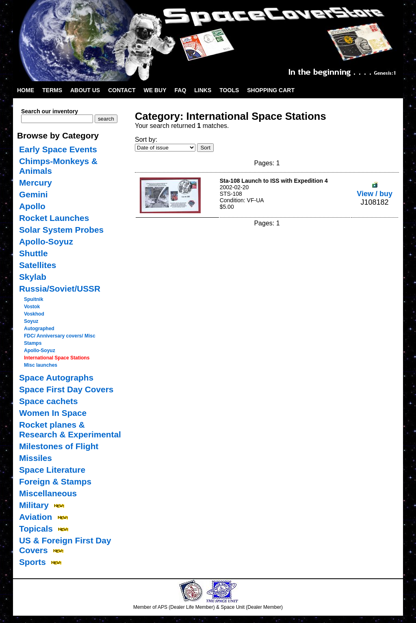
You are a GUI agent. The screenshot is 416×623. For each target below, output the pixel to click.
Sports (32, 562)
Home (25, 90)
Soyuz (31, 321)
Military (34, 505)
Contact (121, 90)
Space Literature (52, 469)
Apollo (32, 206)
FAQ (180, 90)
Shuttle (33, 253)
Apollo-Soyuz (46, 241)
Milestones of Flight (58, 446)
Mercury (35, 182)
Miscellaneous (48, 493)
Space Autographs (56, 377)
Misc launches (40, 365)
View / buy (374, 189)
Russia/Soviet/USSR (59, 288)
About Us (85, 90)
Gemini (33, 194)
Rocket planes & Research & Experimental (70, 429)
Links (202, 90)
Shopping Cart (271, 90)
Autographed (39, 328)
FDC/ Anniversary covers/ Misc (59, 336)
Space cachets (48, 401)
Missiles (35, 458)
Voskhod (34, 314)
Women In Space (53, 412)
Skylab (32, 276)
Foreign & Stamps (55, 481)
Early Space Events (58, 149)
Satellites (37, 265)
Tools (229, 90)
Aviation (35, 516)
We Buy (155, 90)
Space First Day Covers (66, 389)
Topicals (36, 528)
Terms (52, 90)
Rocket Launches (54, 218)
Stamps (32, 343)
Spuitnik (33, 299)
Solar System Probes (61, 229)
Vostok (32, 306)
